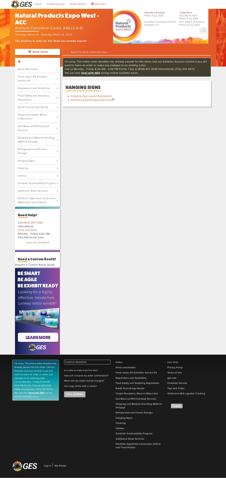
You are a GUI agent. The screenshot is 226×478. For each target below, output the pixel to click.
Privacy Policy (175, 367)
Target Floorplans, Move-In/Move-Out (32, 116)
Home (119, 362)
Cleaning (23, 168)
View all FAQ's (74, 394)
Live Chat (172, 362)
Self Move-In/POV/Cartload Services (33, 128)
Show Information (28, 69)
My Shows (60, 465)
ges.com (172, 378)
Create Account (56, 4)
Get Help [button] (99, 4)
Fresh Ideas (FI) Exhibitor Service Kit (32, 78)
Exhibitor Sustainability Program (36, 183)
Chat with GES (90, 73)
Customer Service (177, 383)
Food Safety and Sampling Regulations (33, 97)
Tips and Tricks (176, 388)
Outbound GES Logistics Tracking (186, 393)
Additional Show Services (33, 190)
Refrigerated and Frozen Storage (32, 151)
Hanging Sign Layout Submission (91, 96)
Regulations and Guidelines (34, 88)
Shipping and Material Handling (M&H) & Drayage (36, 139)
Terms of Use (174, 372)
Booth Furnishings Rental (33, 107)
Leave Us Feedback (37, 242)
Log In (38, 4)
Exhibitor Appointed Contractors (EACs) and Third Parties (37, 200)
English (177, 406)
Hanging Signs (26, 160)
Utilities (22, 175)
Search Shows (78, 4)
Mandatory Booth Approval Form (91, 100)
